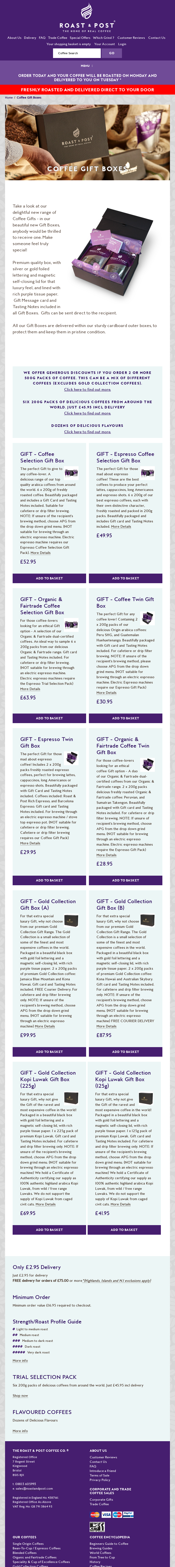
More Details (41, 553)
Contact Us (156, 38)
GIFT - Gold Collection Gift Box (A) (48, 904)
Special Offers (80, 38)
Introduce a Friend (103, 1471)
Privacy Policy (100, 1480)
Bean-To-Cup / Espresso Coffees (37, 1548)
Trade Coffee (57, 38)
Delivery (30, 38)
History (95, 1562)
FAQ (42, 38)
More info (20, 1360)
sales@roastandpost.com (34, 1488)
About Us (14, 38)
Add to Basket (49, 578)
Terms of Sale (99, 1475)
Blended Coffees (25, 1553)
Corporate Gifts (101, 1499)
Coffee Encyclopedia (110, 1537)
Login (122, 44)
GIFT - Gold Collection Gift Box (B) (124, 904)
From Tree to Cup (102, 1557)
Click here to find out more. (87, 389)
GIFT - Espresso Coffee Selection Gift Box (125, 457)
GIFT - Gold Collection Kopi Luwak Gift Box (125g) (123, 1079)
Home (9, 97)
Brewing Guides (101, 1548)
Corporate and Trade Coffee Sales (110, 1491)
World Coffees (100, 1553)
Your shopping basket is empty (68, 44)
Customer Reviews (131, 38)
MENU (87, 66)
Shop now (20, 1396)
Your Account (104, 44)
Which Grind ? (103, 38)
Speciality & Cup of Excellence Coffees (41, 1562)
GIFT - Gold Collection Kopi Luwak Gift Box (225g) (48, 1079)
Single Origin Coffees (28, 1544)
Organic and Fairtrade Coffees (35, 1557)
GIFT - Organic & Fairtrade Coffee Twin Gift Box (122, 745)
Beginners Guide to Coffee (109, 1544)
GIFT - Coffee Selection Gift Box (42, 457)
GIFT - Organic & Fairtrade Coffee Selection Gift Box (42, 605)
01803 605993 (25, 1484)
